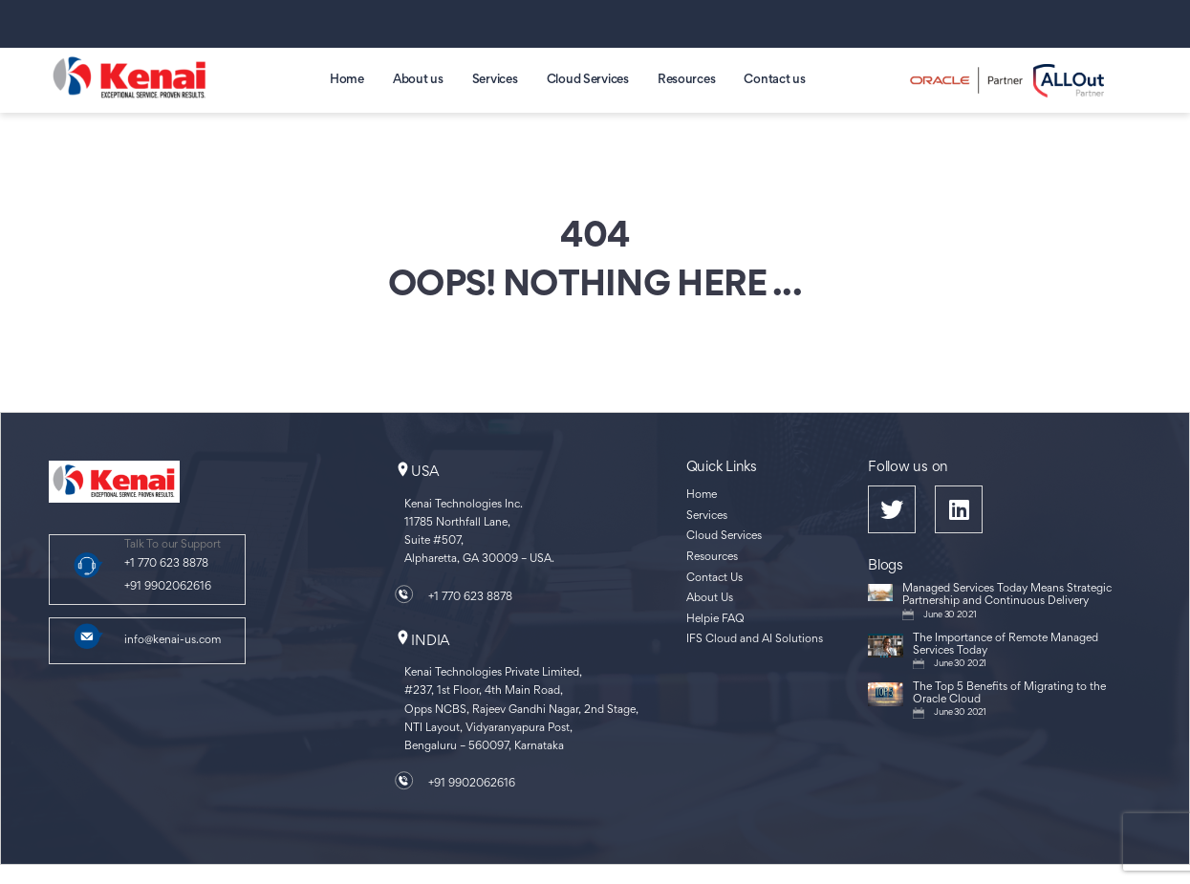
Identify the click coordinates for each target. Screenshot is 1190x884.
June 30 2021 (949, 615)
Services (495, 80)
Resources (687, 80)
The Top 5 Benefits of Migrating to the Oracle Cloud (1009, 693)
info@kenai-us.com (172, 641)
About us (418, 80)
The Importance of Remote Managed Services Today (1005, 645)
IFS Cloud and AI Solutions (754, 640)
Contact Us (714, 578)
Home (347, 80)
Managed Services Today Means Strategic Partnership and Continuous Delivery (1007, 595)
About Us (709, 598)
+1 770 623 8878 (166, 564)
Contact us (774, 80)
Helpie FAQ (715, 619)
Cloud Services (588, 80)
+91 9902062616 (167, 587)
